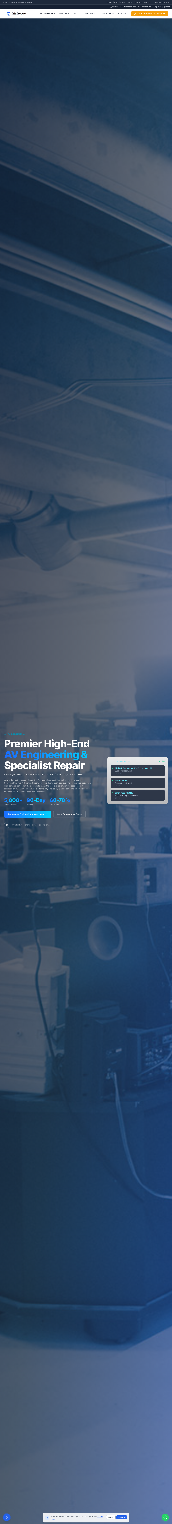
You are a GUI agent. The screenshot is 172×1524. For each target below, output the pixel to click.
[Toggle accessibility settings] (6, 1517)
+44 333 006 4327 (129, 7)
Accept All (121, 1517)
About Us (108, 2)
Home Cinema (90, 14)
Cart (167, 7)
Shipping (138, 2)
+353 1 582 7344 (147, 7)
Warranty (147, 2)
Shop (158, 7)
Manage (111, 1517)
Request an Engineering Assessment (28, 814)
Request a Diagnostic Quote (149, 14)
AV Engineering (47, 14)
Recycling (166, 2)
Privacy (130, 2)
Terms (122, 2)
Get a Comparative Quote (69, 814)
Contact (122, 14)
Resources (107, 14)
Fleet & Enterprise (69, 14)
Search (113, 7)
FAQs (116, 2)
